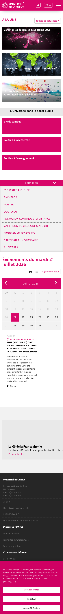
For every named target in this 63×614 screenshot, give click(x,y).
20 (6, 317)
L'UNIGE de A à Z (11, 514)
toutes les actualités (47, 20)
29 (6, 292)
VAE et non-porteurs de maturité (26, 226)
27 (6, 325)
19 (56, 309)
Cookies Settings (31, 591)
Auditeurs (11, 247)
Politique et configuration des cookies (20, 520)
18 (48, 309)
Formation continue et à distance (27, 219)
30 (14, 292)
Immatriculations (11, 533)
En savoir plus (16, 454)
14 (14, 309)
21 (14, 317)
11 (48, 301)
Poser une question (12, 546)
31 (39, 325)
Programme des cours (19, 233)
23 (31, 317)
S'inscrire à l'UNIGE (17, 190)
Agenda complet (50, 271)
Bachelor (10, 197)
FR (46, 5)
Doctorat (10, 212)
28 (14, 325)
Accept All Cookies (31, 609)
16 (31, 309)
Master (9, 204)
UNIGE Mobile (10, 559)
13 (6, 309)
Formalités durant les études (16, 539)
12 (56, 301)
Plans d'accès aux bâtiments (16, 508)
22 (23, 317)
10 (39, 301)
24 (39, 317)
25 (48, 317)
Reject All (31, 600)
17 (39, 309)
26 (56, 317)
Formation (31, 183)
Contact (6, 501)
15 (23, 309)
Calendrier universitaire (21, 240)
